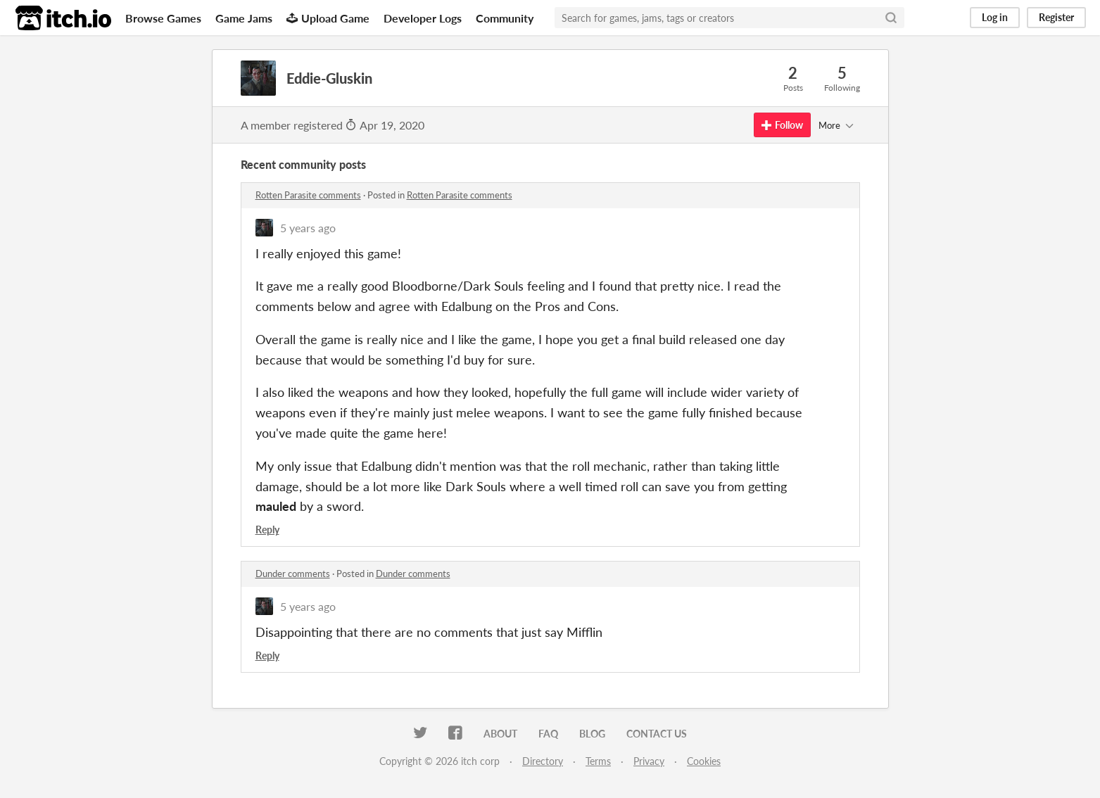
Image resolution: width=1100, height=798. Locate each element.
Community (504, 18)
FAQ (548, 734)
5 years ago (308, 227)
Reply (267, 530)
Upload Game (327, 18)
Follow (782, 125)
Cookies (704, 761)
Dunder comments (292, 573)
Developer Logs (423, 18)
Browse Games (163, 18)
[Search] (891, 17)
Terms (598, 761)
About (500, 734)
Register (1056, 17)
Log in (995, 17)
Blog (592, 734)
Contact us (656, 734)
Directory (542, 761)
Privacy (648, 761)
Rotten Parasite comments (308, 195)
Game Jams (243, 18)
